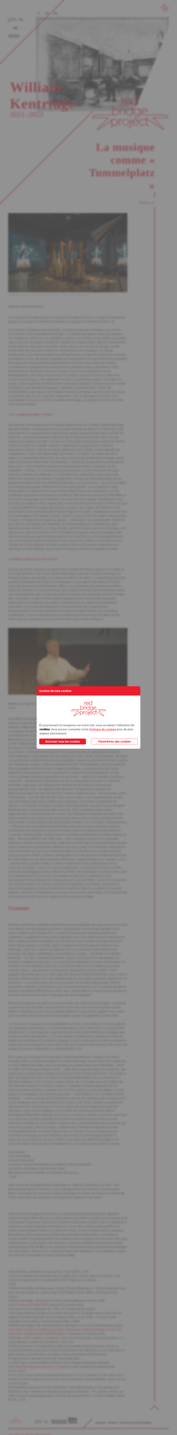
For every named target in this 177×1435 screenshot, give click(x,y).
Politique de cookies (102, 729)
